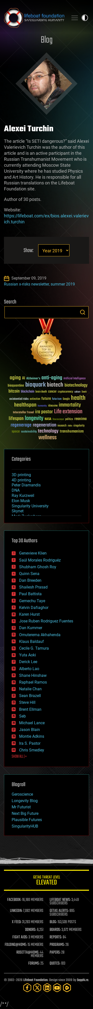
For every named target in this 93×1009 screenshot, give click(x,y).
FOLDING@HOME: (16, 945)
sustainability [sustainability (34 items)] (29, 432)
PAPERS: (55, 952)
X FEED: (16, 922)
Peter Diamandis (26, 485)
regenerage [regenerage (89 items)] (21, 425)
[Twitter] (37, 987)
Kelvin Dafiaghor (33, 607)
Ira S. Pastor (29, 743)
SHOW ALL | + (19, 756)
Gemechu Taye (32, 600)
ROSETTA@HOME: (27, 952)
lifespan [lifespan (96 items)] (16, 419)
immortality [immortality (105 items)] (70, 405)
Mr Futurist (21, 807)
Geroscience (22, 794)
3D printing (21, 474)
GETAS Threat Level (46, 881)
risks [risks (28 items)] (70, 425)
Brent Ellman (30, 709)
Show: (28, 251)
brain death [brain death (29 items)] (41, 392)
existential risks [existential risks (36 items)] (19, 399)
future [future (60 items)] (46, 398)
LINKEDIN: (16, 911)
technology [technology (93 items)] (48, 431)
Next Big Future (25, 813)
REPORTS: (56, 937)
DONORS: (30, 930)
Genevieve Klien (33, 553)
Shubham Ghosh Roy (37, 567)
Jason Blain (29, 729)
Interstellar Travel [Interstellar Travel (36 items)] (23, 413)
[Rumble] (67, 987)
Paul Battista (30, 593)
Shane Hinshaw (33, 675)
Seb (22, 716)
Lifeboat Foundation (35, 980)
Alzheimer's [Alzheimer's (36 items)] (33, 379)
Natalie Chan (30, 689)
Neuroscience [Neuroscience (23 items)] (58, 419)
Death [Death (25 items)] (84, 392)
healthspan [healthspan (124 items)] (25, 405)
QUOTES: (55, 963)
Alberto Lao (29, 668)
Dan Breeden (30, 580)
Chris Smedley (31, 750)
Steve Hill (27, 702)
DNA (16, 490)
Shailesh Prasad (33, 587)
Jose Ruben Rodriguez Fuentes (46, 621)
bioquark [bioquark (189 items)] (35, 385)
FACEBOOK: (14, 900)
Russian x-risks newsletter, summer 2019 (39, 284)
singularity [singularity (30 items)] (79, 426)
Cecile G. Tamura (34, 648)
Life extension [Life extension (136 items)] (68, 412)
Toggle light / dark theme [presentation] (85, 17)
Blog (47, 40)
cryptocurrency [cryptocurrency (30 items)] (65, 392)
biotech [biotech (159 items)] (55, 385)
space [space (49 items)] (16, 431)
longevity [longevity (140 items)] (34, 418)
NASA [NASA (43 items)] (48, 419)
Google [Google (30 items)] (66, 399)
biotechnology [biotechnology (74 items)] (76, 385)
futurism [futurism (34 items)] (57, 399)
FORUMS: (34, 963)
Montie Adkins (31, 736)
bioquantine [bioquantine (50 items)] (16, 385)
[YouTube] (57, 987)
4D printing (21, 480)
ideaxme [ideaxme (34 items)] (53, 406)
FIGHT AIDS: (20, 937)
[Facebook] (27, 987)
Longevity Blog (25, 800)
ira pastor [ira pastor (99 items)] (44, 412)
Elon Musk (21, 500)
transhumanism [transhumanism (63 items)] (72, 431)
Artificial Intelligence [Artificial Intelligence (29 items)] (74, 378)
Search (83, 312)
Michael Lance (32, 723)
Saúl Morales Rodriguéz (40, 560)
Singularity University (30, 506)
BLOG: (53, 922)
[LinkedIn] (47, 987)
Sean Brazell (30, 695)
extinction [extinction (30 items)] (35, 399)
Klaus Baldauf (31, 641)
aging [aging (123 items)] (15, 378)
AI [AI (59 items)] (23, 378)
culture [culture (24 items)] (77, 392)
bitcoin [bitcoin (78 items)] (14, 391)
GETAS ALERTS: (59, 911)
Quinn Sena (29, 573)
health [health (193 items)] (78, 398)
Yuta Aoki (27, 655)
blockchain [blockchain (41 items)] (27, 392)
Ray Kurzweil (23, 495)
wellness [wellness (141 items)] (47, 437)
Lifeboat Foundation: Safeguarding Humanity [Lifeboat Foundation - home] (34, 17)
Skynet (18, 511)
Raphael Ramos (33, 682)
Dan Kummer (30, 627)
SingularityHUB (25, 826)
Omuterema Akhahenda (40, 634)
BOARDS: (55, 930)
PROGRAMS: (57, 945)
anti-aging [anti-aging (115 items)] (51, 378)
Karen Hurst (29, 614)
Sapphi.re (82, 980)
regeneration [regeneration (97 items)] (44, 425)
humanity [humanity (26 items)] (42, 406)
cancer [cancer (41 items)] (52, 392)
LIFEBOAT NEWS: (60, 900)
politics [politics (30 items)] (69, 419)
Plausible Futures (27, 819)
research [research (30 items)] (62, 426)
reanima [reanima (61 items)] (80, 419)
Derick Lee (28, 661)
